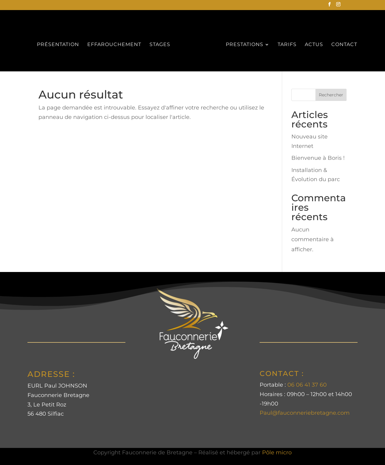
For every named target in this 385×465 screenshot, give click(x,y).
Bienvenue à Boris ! (318, 158)
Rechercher (331, 95)
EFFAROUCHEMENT (114, 44)
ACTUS (314, 44)
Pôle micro (277, 452)
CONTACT (344, 44)
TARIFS (287, 44)
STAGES (159, 44)
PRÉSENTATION (58, 44)
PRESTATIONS (244, 44)
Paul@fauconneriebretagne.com (305, 413)
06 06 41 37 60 (307, 384)
